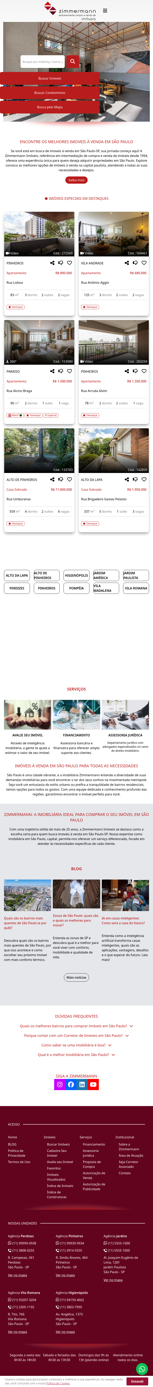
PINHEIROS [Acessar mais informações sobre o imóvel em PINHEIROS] (15, 263)
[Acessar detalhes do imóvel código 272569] (39, 304)
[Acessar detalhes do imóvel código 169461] (113, 304)
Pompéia (76, 588)
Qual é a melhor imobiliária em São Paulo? (76, 1054)
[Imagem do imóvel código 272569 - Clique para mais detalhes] (39, 234)
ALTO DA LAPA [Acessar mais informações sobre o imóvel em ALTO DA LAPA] (91, 480)
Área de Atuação (131, 1155)
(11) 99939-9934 (70, 1243)
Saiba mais (77, 180)
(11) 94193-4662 (70, 1300)
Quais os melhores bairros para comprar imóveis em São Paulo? (76, 1026)
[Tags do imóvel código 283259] (114, 361)
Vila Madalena (102, 588)
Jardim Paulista (130, 575)
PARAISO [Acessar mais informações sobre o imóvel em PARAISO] (13, 371)
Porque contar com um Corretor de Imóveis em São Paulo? (76, 1035)
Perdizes (17, 588)
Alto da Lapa (17, 575)
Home (12, 1137)
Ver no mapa (17, 1275)
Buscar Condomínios (49, 93)
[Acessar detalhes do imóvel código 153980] (39, 413)
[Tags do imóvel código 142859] (114, 469)
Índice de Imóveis (60, 1186)
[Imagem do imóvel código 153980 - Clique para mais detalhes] (39, 342)
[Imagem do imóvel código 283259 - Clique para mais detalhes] (114, 342)
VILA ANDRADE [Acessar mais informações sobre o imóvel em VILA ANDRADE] (92, 263)
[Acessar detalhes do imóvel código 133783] (39, 521)
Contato (125, 1173)
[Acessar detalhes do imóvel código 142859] (113, 521)
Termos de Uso (19, 1162)
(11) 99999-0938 (22, 1243)
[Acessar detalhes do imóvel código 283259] (113, 413)
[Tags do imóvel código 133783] (39, 469)
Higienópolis (76, 575)
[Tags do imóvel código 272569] (39, 253)
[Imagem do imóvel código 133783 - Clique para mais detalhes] (39, 450)
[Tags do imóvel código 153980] (39, 361)
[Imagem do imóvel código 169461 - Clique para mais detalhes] (114, 234)
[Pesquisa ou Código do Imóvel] (43, 61)
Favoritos (54, 1168)
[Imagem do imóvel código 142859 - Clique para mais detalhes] (114, 450)
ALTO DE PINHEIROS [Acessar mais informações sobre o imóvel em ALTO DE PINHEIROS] (22, 480)
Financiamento (94, 1144)
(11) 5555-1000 (117, 1243)
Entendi (137, 1381)
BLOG (12, 1144)
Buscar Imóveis (49, 78)
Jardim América (101, 575)
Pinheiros (46, 588)
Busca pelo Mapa (50, 107)
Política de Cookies (58, 1383)
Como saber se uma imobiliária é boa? (76, 1045)
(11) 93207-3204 (22, 1300)
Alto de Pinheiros (42, 575)
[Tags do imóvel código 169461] (114, 253)
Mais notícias (76, 977)
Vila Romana (136, 588)
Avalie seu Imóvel (60, 1162)
